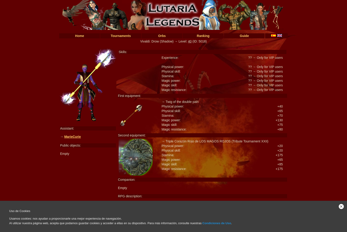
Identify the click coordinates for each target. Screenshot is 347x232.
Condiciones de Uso (216, 223)
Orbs (162, 36)
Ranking (203, 36)
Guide (244, 36)
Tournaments (121, 36)
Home (79, 36)
